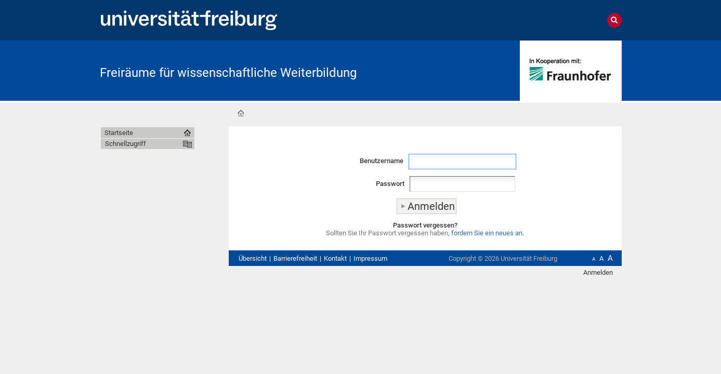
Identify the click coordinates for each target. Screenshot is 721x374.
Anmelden (598, 272)
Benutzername (381, 161)
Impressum (370, 258)
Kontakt (335, 258)
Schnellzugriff (125, 144)
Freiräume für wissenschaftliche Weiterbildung (228, 72)
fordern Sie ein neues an (486, 233)
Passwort (390, 184)
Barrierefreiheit (295, 258)
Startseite (241, 113)
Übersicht (253, 258)
